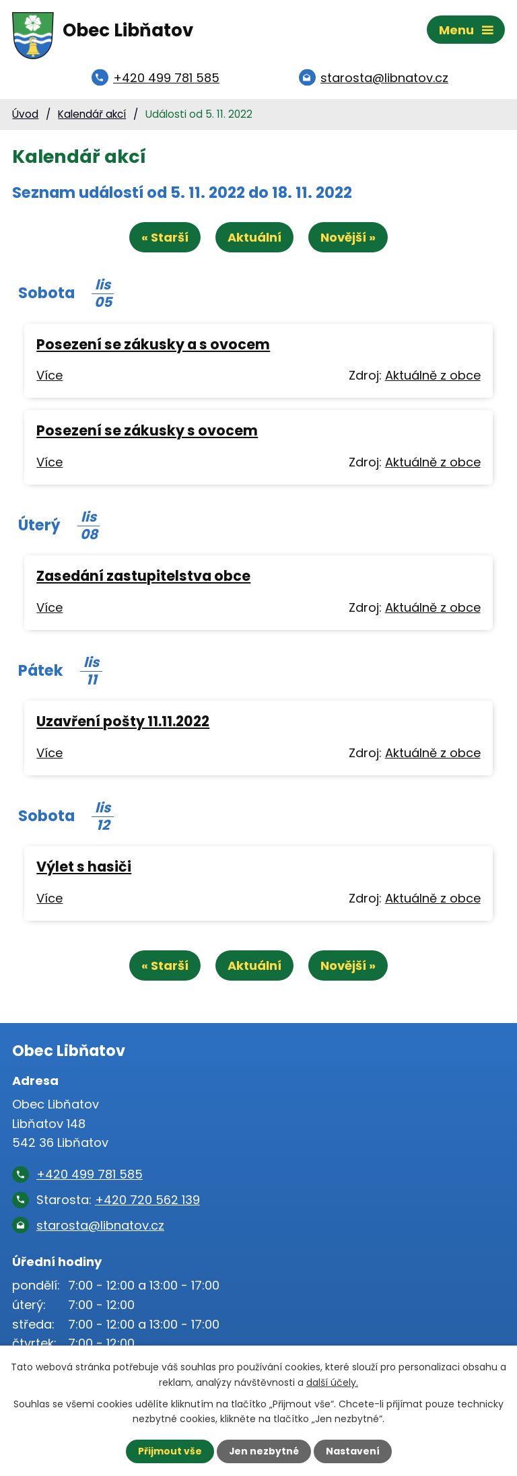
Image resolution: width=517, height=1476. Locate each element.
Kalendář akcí (92, 115)
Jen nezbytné (263, 1451)
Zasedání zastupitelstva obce (143, 578)
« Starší (164, 239)
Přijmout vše (169, 1451)
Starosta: (118, 1201)
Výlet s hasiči (83, 868)
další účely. (332, 1382)
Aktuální (254, 239)
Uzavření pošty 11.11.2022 (122, 723)
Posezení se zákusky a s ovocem (153, 345)
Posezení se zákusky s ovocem (147, 432)
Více (49, 377)
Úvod (25, 115)
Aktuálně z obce (433, 377)
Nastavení (353, 1451)
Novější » (348, 239)
